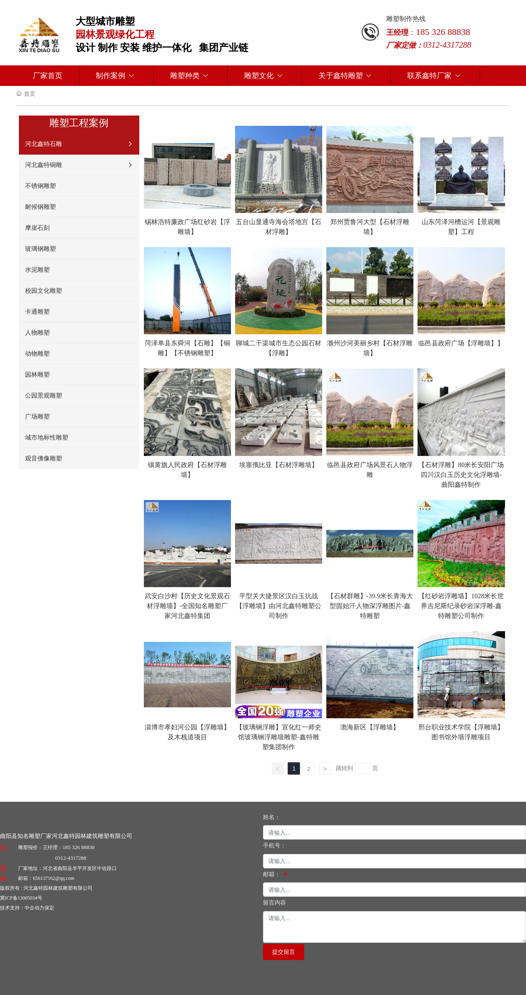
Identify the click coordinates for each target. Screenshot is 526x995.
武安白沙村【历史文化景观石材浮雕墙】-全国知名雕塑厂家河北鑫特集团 (187, 605)
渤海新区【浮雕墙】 (369, 727)
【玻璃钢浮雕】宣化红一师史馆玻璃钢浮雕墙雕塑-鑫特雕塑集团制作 (278, 737)
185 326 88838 (78, 847)
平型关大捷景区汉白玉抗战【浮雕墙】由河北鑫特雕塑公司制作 (278, 605)
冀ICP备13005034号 (21, 898)
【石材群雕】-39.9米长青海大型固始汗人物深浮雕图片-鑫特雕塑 (370, 605)
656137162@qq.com (53, 878)
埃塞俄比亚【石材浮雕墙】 (278, 464)
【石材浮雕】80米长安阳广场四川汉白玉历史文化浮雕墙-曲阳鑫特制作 (461, 474)
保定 (49, 908)
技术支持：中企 (17, 908)
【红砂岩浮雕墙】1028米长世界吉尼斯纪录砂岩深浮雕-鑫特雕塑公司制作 (461, 605)
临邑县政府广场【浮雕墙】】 (461, 343)
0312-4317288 (70, 858)
